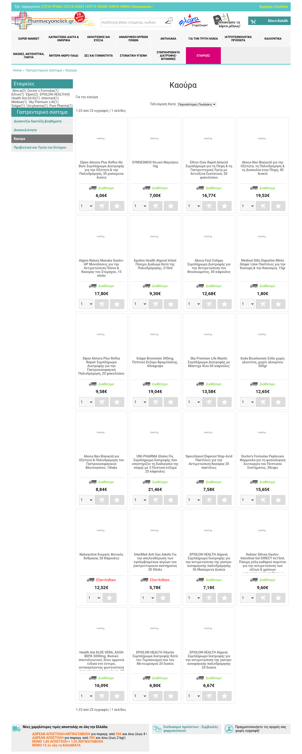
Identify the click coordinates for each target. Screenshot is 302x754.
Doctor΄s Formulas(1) (43, 90)
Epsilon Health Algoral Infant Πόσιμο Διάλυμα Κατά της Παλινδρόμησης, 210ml (155, 264)
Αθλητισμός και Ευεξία (98, 38)
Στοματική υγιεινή (133, 55)
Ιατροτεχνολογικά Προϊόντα (238, 38)
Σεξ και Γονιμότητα (98, 55)
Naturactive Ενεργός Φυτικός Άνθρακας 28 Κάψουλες (101, 556)
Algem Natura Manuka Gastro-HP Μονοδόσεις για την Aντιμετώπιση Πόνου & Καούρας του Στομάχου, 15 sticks (101, 268)
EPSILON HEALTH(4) (54, 94)
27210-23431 (74, 6)
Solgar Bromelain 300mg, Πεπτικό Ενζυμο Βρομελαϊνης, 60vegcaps (155, 362)
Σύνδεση (281, 6)
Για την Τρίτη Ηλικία (203, 38)
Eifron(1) (17, 94)
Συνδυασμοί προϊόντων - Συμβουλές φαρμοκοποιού (190, 729)
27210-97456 (51, 6)
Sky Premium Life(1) (43, 102)
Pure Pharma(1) (61, 106)
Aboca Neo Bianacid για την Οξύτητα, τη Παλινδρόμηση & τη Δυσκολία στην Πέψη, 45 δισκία (263, 168)
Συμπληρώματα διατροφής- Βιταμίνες (168, 56)
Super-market (28, 38)
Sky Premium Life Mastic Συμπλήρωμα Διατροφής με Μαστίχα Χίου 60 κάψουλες (209, 362)
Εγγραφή (266, 6)
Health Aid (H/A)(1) (25, 98)
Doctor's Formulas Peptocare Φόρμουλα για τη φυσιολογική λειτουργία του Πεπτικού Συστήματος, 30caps (262, 461)
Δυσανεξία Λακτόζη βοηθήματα (37, 121)
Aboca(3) (18, 90)
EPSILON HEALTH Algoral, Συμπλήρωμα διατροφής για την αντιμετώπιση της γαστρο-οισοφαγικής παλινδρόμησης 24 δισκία (208, 659)
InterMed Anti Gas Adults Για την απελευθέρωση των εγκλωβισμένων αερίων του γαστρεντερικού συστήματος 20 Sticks (155, 562)
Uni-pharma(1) (37, 106)
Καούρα (19, 139)
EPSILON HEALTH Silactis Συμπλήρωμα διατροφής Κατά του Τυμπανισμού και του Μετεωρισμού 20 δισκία (155, 658)
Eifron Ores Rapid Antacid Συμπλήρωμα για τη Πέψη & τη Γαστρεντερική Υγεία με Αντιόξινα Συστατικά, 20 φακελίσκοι (209, 169)
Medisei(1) (19, 102)
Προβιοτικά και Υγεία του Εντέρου (40, 147)
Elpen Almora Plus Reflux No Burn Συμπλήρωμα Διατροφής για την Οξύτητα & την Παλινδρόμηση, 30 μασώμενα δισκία (101, 169)
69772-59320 (97, 6)
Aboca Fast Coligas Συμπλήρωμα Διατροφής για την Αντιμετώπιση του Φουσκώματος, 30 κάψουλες (209, 266)
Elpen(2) (31, 94)
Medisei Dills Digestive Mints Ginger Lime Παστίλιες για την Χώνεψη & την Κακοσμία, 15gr (262, 264)
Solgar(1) (18, 106)
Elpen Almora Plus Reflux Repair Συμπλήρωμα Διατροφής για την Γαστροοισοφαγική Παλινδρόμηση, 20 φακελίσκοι (101, 365)
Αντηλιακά (168, 38)
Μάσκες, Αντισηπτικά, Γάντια (28, 55)
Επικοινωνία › (142, 6)
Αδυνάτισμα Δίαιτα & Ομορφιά (64, 38)
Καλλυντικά (272, 38)
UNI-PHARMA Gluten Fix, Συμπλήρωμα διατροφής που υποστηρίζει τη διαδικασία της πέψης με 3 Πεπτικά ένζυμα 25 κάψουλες (155, 463)
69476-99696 (119, 6)
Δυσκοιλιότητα (25, 130)
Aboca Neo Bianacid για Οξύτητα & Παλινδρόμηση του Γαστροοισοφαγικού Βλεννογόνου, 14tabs (101, 461)
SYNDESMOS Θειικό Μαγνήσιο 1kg (155, 164)
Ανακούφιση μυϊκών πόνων (133, 38)
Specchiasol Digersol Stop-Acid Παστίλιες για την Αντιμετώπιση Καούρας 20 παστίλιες (208, 461)
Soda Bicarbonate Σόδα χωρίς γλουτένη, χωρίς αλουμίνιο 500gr (262, 362)
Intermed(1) (50, 98)
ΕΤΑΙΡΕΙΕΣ (203, 55)
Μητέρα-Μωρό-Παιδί (63, 55)
